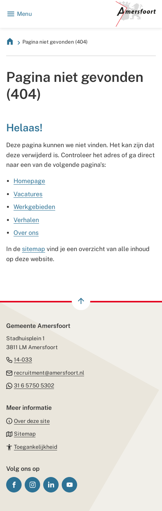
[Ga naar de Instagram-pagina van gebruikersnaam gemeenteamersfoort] (32, 484)
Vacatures (28, 194)
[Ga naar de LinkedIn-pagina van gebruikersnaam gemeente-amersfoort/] (51, 484)
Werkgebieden (34, 207)
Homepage (29, 181)
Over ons (26, 232)
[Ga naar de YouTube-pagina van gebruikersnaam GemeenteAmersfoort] (69, 484)
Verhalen (26, 220)
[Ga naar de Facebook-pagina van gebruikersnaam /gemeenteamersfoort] (14, 484)
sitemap (33, 249)
